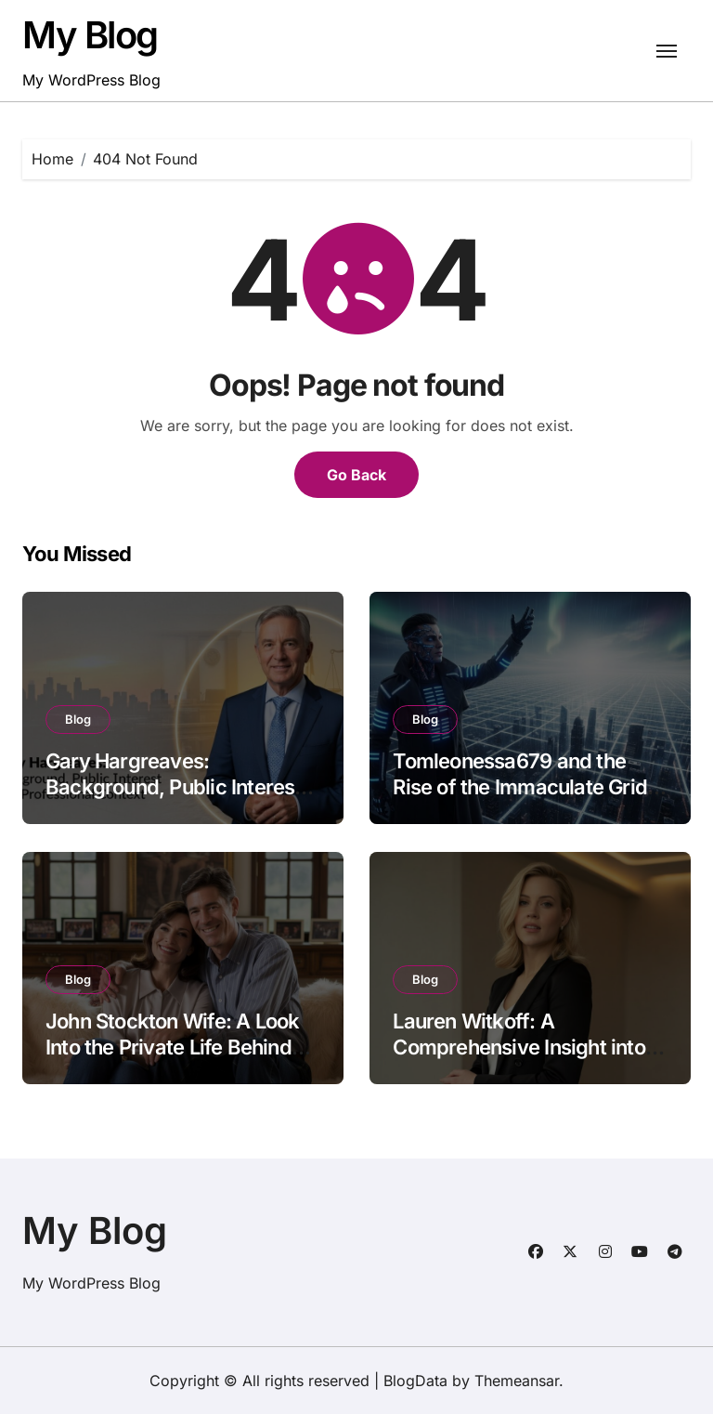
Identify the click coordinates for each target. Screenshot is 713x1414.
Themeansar (516, 1380)
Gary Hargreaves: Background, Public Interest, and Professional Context (176, 787)
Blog (78, 719)
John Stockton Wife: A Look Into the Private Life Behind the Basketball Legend (172, 1047)
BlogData (415, 1380)
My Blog (90, 35)
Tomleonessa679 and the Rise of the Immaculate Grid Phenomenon (520, 787)
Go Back (356, 474)
